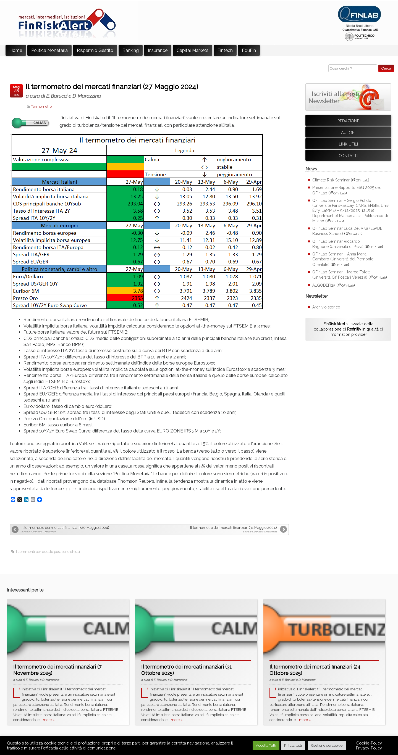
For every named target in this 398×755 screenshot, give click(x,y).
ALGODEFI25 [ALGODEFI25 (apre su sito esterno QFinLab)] (323, 285)
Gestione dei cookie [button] (326, 745)
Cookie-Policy (369, 743)
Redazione (348, 121)
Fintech (225, 50)
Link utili (348, 144)
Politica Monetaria (49, 50)
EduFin (249, 50)
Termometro (41, 106)
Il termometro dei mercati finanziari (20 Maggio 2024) (85, 529)
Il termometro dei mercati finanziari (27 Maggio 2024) (118, 91)
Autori (348, 132)
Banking (130, 50)
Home (15, 50)
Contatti (348, 156)
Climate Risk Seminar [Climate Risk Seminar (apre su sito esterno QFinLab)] (331, 180)
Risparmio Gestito (95, 50)
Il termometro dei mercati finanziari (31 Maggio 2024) (214, 529)
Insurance (157, 50)
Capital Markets (192, 50)
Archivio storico (326, 307)
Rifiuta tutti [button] (293, 745)
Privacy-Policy (369, 748)
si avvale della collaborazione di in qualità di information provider (348, 328)
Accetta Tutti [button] (266, 745)
